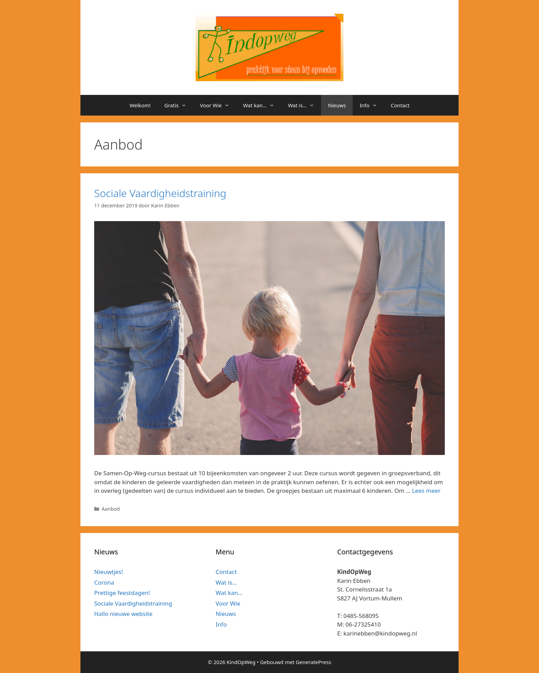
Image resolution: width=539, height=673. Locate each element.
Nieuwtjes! (108, 572)
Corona (104, 582)
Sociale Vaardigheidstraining (160, 193)
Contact (400, 105)
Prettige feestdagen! (122, 593)
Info (372, 105)
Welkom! (140, 105)
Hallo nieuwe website (123, 614)
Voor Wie (218, 105)
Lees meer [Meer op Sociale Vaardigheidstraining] (426, 491)
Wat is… (304, 105)
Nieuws (337, 105)
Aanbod (111, 509)
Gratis (178, 105)
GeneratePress (313, 662)
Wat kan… (262, 105)
